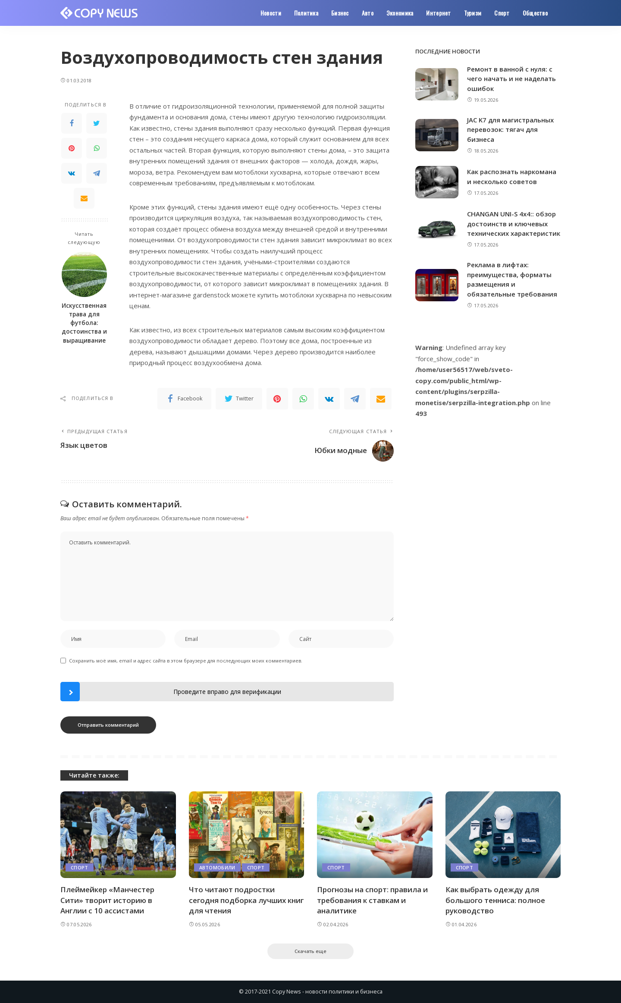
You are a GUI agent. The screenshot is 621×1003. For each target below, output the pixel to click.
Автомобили (217, 867)
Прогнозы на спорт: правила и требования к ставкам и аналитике (372, 900)
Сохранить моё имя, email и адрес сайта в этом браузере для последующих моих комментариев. (185, 660)
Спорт (79, 867)
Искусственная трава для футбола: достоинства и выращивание (84, 323)
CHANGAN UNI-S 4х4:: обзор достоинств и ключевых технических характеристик (513, 223)
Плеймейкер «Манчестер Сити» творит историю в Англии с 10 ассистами (107, 900)
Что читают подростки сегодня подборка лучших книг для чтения (238, 900)
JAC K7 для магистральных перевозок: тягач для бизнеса (510, 130)
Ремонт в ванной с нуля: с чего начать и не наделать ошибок (511, 79)
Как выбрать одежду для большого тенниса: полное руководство (495, 900)
